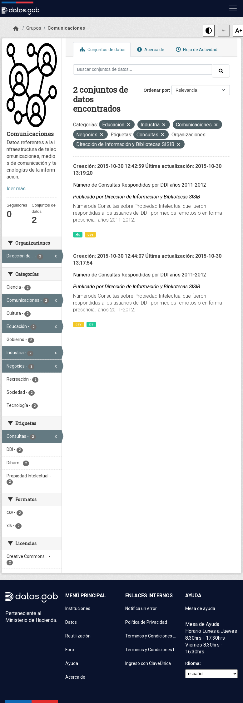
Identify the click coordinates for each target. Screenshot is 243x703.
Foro (69, 649)
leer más (16, 189)
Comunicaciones (66, 28)
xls (78, 234)
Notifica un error (141, 608)
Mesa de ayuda (200, 608)
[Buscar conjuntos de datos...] (142, 69)
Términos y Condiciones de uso (151, 635)
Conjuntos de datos (102, 49)
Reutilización (78, 635)
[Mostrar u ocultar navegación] (233, 8)
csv (90, 234)
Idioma (192, 663)
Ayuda (71, 663)
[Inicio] (16, 29)
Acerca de (150, 49)
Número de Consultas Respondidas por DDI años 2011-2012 (139, 185)
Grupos (33, 28)
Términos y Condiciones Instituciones (151, 649)
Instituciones (77, 608)
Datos (71, 622)
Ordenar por (156, 90)
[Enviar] (221, 70)
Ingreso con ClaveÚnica (148, 663)
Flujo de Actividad (195, 49)
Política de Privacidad (146, 622)
